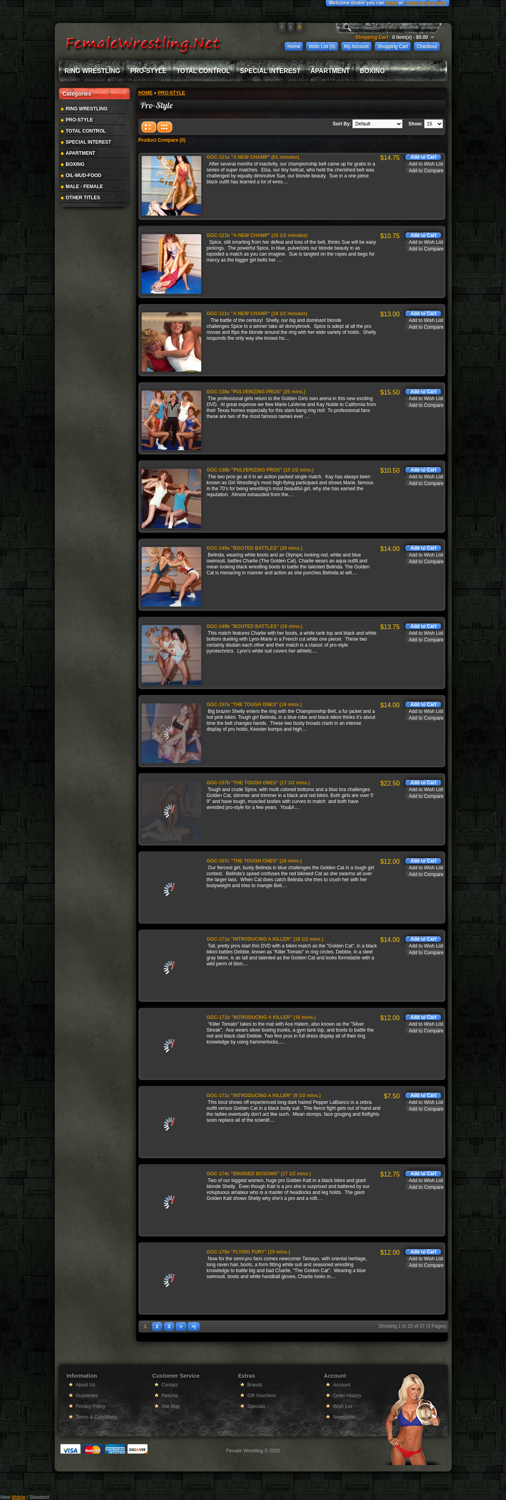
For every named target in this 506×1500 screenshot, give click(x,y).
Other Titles (83, 197)
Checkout (427, 46)
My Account (356, 46)
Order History (347, 1395)
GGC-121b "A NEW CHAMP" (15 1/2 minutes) (257, 235)
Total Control (203, 70)
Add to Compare (426, 170)
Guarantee (87, 1395)
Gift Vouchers (261, 1395)
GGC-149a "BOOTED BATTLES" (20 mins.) (254, 548)
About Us (85, 1385)
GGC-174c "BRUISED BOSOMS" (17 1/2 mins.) (259, 1174)
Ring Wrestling (92, 70)
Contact (170, 1385)
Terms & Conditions (96, 1417)
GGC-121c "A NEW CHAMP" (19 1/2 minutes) (257, 313)
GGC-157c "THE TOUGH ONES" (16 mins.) (254, 861)
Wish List (342, 1406)
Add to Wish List (426, 164)
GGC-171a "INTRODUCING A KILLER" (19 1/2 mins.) (265, 939)
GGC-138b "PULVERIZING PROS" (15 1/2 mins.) (260, 470)
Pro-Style (148, 70)
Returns (170, 1395)
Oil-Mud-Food (84, 175)
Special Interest (270, 70)
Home (293, 46)
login (391, 3)
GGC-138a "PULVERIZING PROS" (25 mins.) (256, 392)
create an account (424, 3)
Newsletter (344, 1417)
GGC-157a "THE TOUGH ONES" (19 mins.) (254, 704)
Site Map (171, 1406)
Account (341, 1385)
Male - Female (84, 186)
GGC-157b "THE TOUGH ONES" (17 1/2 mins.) (258, 783)
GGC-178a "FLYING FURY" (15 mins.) (249, 1252)
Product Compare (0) (162, 140)
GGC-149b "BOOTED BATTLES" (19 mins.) (255, 626)
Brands (254, 1385)
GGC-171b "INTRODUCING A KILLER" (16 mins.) (261, 1017)
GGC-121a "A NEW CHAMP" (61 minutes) (253, 157)
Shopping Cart (392, 46)
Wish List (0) (322, 46)
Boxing (372, 70)
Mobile (18, 1497)
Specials (256, 1406)
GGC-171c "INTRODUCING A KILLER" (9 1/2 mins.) (264, 1095)
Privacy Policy (91, 1406)
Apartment (330, 70)
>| (194, 1326)
